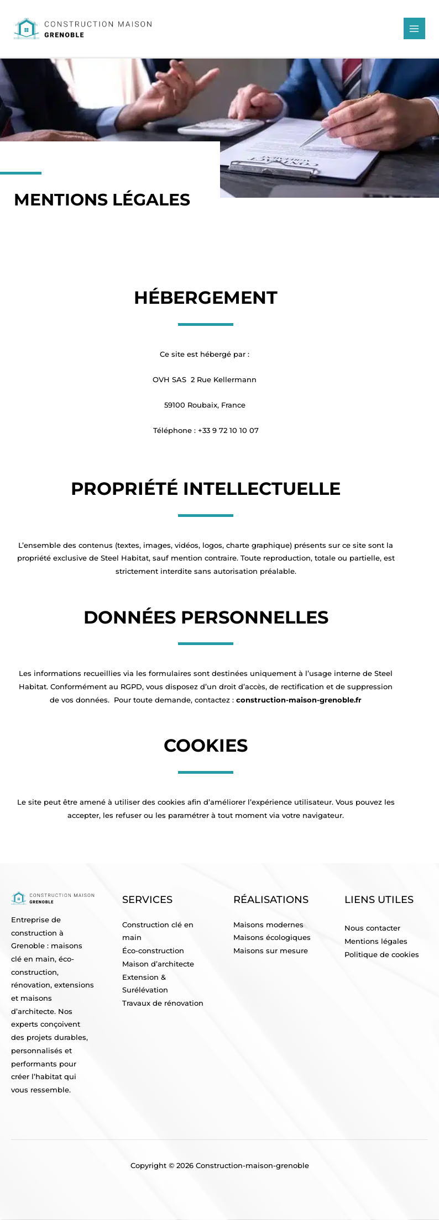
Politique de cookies (381, 954)
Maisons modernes (268, 925)
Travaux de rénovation (162, 1003)
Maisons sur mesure (270, 951)
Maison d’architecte (158, 964)
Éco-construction (153, 951)
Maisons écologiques (272, 937)
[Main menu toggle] (414, 28)
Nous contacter (372, 928)
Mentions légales (375, 941)
